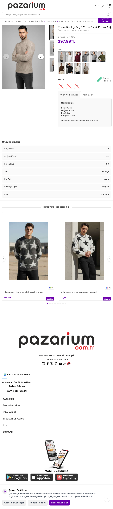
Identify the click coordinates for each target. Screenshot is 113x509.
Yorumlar (88, 94)
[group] (23, 57)
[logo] (26, 6)
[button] (7, 56)
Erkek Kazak (51, 21)
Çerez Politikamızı (64, 496)
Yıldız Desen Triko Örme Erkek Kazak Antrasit (23, 292)
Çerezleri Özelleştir (14, 502)
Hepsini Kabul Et (59, 502)
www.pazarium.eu (17, 390)
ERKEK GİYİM (21, 21)
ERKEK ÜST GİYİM (36, 21)
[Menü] (4, 6)
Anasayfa (7, 21)
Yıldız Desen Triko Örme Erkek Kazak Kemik (79, 292)
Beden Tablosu (104, 79)
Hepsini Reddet (38, 502)
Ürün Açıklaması (69, 94)
